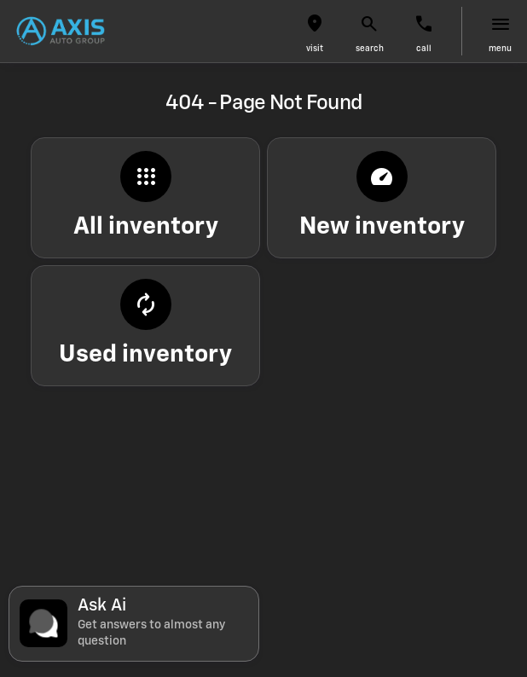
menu (500, 48)
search (370, 48)
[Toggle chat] (134, 624)
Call (423, 48)
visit (314, 48)
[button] (315, 31)
